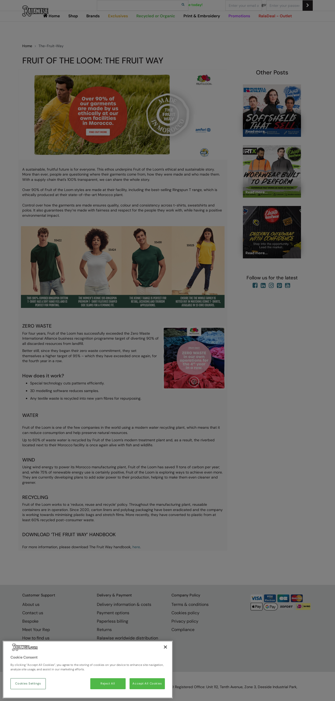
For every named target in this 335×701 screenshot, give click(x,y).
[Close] (165, 647)
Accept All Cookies (147, 684)
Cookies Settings (28, 684)
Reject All (107, 684)
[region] (88, 669)
